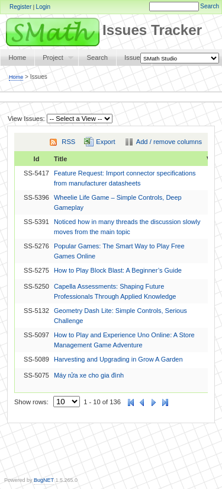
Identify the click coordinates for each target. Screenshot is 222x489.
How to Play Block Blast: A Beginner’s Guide (118, 270)
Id (37, 158)
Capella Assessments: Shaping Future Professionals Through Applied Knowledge (115, 291)
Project (53, 60)
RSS (68, 141)
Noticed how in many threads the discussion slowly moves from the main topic (127, 226)
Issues (133, 57)
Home (17, 57)
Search (209, 6)
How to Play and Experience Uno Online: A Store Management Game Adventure (124, 340)
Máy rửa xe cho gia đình (89, 375)
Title (60, 158)
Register (20, 7)
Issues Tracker (101, 30)
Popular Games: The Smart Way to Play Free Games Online (119, 251)
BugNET (44, 480)
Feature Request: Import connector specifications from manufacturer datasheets (125, 178)
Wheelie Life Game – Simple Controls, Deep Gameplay (118, 202)
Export (105, 141)
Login (43, 7)
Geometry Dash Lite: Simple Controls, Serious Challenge (120, 315)
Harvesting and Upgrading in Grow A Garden (118, 359)
